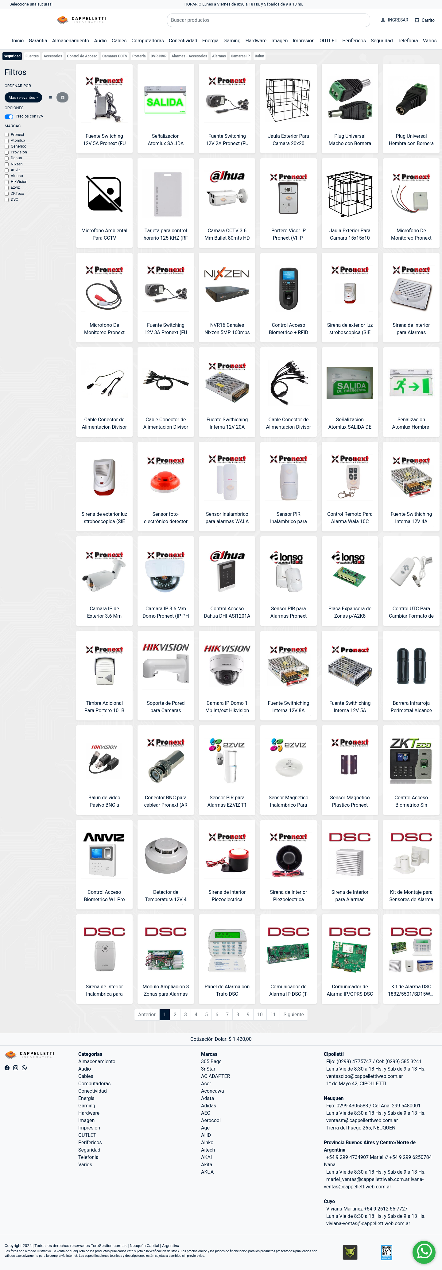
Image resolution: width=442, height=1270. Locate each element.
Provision (19, 152)
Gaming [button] (231, 41)
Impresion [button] (304, 41)
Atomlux (18, 140)
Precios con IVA (29, 116)
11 (273, 1014)
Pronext (17, 134)
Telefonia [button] (408, 41)
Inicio (18, 41)
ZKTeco (17, 193)
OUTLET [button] (328, 41)
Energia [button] (210, 41)
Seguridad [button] (382, 41)
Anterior (147, 1014)
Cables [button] (119, 41)
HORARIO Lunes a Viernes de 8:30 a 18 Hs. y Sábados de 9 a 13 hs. (243, 4)
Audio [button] (100, 41)
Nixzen (17, 164)
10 (260, 1014)
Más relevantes (22, 97)
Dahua (16, 158)
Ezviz (15, 187)
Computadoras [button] (147, 41)
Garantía (38, 41)
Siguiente (294, 1014)
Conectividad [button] (183, 41)
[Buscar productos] (268, 20)
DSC (14, 199)
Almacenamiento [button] (70, 41)
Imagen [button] (279, 41)
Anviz (15, 170)
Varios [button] (430, 41)
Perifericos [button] (354, 41)
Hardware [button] (255, 41)
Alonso (17, 175)
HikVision (19, 181)
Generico (18, 146)
